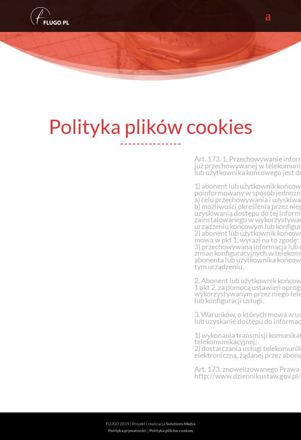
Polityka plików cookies (171, 430)
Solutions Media (180, 423)
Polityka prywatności (127, 430)
